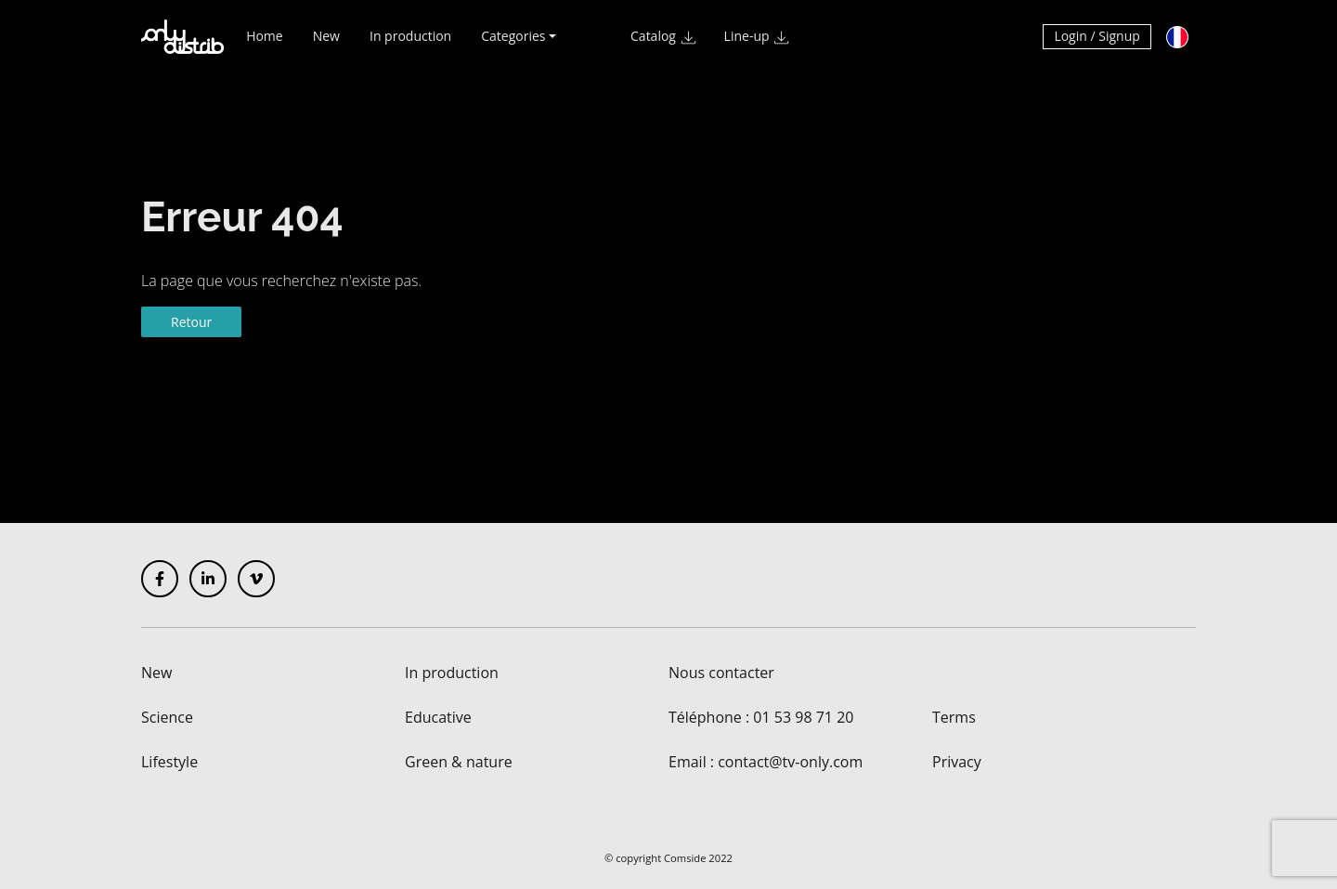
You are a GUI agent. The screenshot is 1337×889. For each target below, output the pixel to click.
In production (410, 44)
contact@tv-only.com (790, 762)
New (326, 44)
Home (264, 44)
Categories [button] (513, 44)
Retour (191, 322)
